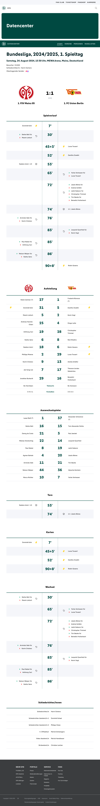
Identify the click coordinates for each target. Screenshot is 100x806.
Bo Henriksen (28, 386)
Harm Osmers (26, 68)
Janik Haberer (76, 191)
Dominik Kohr (27, 126)
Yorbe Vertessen (77, 173)
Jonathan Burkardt (26, 378)
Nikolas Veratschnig (26, 441)
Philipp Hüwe (55, 725)
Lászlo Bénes (75, 185)
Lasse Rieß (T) (28, 418)
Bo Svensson (72, 386)
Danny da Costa (27, 433)
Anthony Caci (27, 245)
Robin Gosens (73, 265)
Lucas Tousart (73, 146)
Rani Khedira (72, 340)
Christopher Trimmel (78, 194)
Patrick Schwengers (58, 732)
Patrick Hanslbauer (57, 738)
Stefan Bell (25, 134)
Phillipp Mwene (27, 354)
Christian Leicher (57, 745)
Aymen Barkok (28, 455)
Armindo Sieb (24, 218)
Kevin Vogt (75, 233)
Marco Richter (28, 477)
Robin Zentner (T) (27, 300)
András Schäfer (76, 188)
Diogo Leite (72, 323)
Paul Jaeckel (72, 433)
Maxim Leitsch (27, 137)
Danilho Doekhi (73, 155)
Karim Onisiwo (27, 221)
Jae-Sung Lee (28, 370)
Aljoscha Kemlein (74, 470)
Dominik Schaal (56, 718)
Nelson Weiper (24, 253)
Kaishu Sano (28, 257)
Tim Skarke (75, 197)
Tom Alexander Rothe (76, 426)
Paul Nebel (25, 242)
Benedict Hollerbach (78, 200)
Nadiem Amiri (24, 164)
